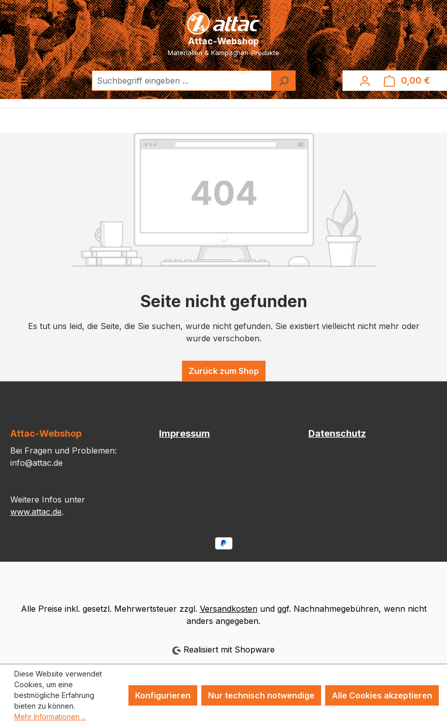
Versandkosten (228, 609)
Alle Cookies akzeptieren (382, 695)
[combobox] (182, 80)
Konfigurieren (163, 695)
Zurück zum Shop (224, 371)
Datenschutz (337, 433)
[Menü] (22, 80)
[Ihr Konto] (365, 80)
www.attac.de (36, 512)
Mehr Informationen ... (50, 716)
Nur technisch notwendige (261, 695)
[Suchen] (283, 80)
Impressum (184, 433)
